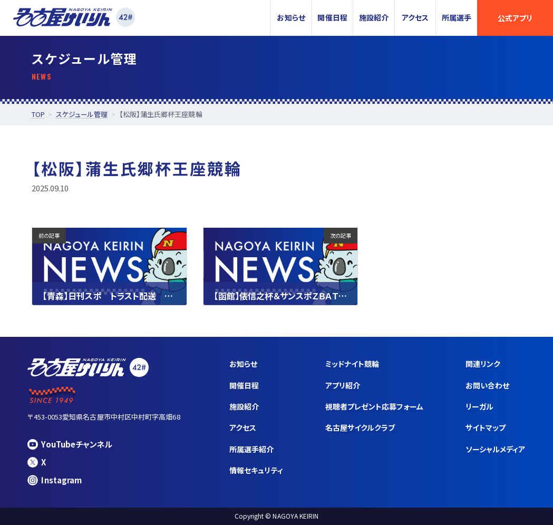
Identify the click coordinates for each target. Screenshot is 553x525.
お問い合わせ (487, 385)
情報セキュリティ (256, 470)
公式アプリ (515, 18)
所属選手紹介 (251, 449)
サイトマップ (485, 427)
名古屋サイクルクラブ (360, 427)
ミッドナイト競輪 (352, 363)
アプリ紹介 (342, 385)
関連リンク (482, 363)
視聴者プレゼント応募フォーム (374, 406)
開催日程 (332, 17)
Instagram (54, 479)
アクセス (415, 17)
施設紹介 (374, 17)
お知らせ (291, 17)
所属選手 (456, 17)
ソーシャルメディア (495, 449)
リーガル (479, 406)
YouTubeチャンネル (69, 444)
